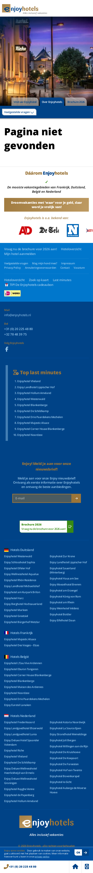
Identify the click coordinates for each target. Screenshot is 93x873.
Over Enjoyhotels (52, 102)
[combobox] (19, 112)
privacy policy (42, 856)
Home (75, 866)
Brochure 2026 (76, 102)
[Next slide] (87, 230)
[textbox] (19, 112)
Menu (87, 866)
